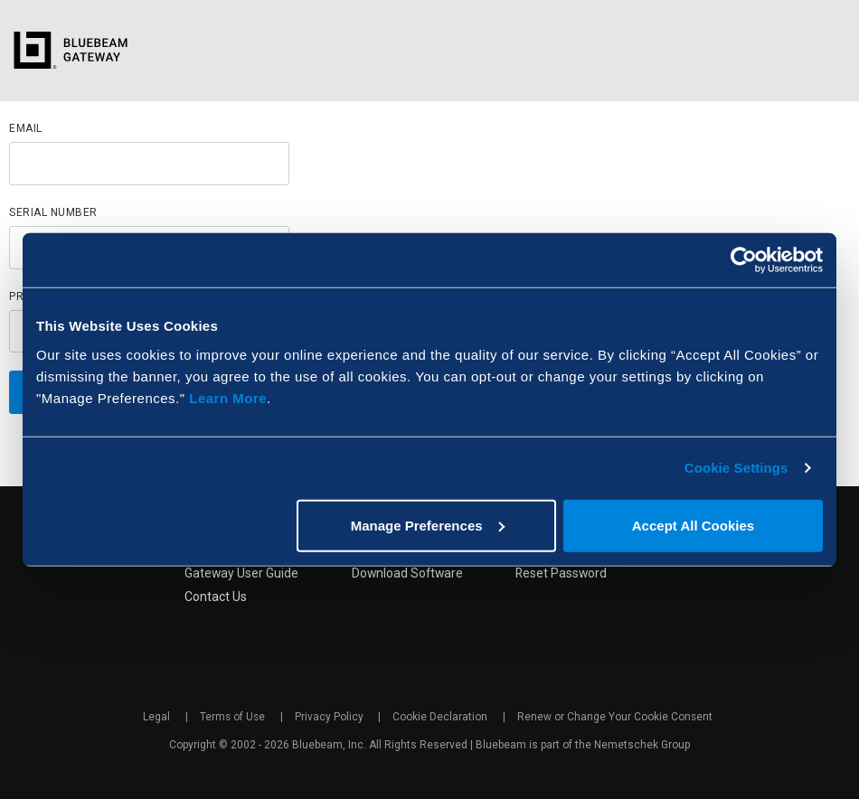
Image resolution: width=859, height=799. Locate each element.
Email (25, 128)
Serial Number (53, 212)
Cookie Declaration (442, 717)
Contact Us (214, 597)
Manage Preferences (428, 524)
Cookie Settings (736, 467)
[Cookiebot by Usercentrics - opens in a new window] (744, 260)
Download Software (408, 574)
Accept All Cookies (693, 524)
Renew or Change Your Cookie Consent (616, 717)
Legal (157, 717)
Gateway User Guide (240, 574)
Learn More (228, 397)
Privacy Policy (330, 717)
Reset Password (563, 574)
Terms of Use (233, 717)
